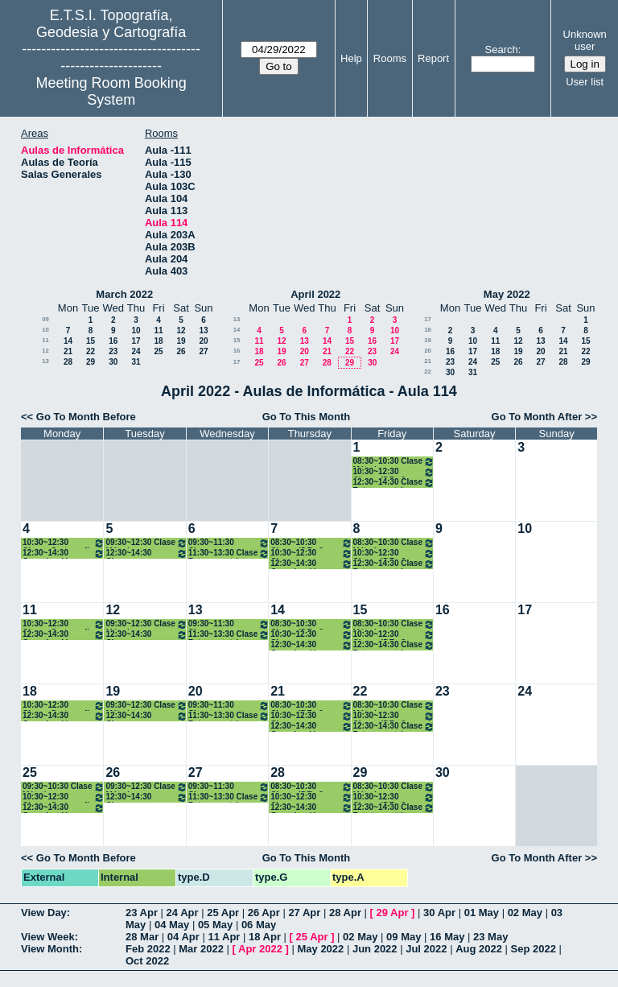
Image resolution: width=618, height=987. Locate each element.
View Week (48, 937)
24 (135, 351)
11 (158, 330)
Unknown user (585, 40)
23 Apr (142, 912)
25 (158, 351)
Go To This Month (306, 417)
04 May (171, 925)
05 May (215, 925)
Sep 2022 (533, 949)
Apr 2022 (260, 949)
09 (45, 319)
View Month (50, 949)
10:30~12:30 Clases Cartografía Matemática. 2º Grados (64, 543)
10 (45, 329)
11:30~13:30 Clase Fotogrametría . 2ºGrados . (229, 553)
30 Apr (439, 912)
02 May (525, 912)
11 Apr (224, 937)
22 (90, 351)
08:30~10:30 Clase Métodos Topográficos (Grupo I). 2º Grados (394, 461)
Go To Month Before (86, 417)
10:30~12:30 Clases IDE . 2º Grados (394, 472)
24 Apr (183, 912)
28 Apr (345, 912)
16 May (447, 937)
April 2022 (315, 294)
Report (433, 58)
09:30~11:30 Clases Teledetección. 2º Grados (229, 543)
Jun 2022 (375, 949)
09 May (403, 937)
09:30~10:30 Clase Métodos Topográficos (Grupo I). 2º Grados (64, 787)
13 (203, 330)
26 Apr (264, 912)
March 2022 (124, 294)
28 (68, 361)
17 (135, 341)
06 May (258, 925)
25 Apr (223, 912)
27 (203, 351)
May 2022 (507, 294)
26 (180, 351)
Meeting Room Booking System (111, 91)
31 (135, 361)
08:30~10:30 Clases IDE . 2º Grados (311, 543)
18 (158, 341)
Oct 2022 (147, 961)
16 (113, 341)
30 (113, 361)
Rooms (389, 58)
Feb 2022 (148, 949)
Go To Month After (537, 417)
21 (68, 351)
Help (351, 58)
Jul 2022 (426, 949)
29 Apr (393, 912)
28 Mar (142, 937)
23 (113, 351)
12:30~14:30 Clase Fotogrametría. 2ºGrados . (394, 482)
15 (90, 341)
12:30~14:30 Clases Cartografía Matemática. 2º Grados (146, 553)
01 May (481, 912)
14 (68, 341)
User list (585, 82)
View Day (44, 912)
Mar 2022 (201, 949)
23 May (490, 937)
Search (501, 49)
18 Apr (265, 937)
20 (203, 341)
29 (90, 361)
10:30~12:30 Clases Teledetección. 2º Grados (311, 553)
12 (180, 330)
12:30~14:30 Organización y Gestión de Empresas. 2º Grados (64, 553)
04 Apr (183, 937)
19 (180, 341)
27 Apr (304, 912)
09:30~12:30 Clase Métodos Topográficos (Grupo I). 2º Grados (146, 543)
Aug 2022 (478, 949)
